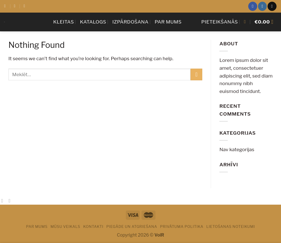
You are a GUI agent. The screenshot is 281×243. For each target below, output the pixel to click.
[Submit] (196, 74)
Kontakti (93, 226)
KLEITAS (63, 22)
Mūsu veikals (65, 226)
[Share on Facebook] (3, 201)
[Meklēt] (246, 21)
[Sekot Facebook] (252, 6)
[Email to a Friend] (11, 201)
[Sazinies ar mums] (272, 6)
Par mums (168, 22)
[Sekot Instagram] (262, 6)
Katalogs (93, 22)
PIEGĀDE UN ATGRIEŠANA (131, 226)
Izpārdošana (130, 22)
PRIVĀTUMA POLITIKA (181, 226)
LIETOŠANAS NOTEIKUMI (230, 226)
